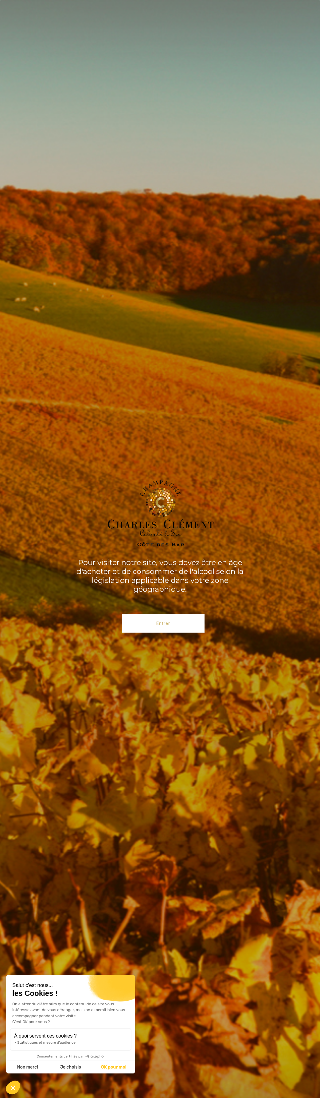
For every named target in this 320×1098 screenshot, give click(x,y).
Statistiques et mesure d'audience (46, 1042)
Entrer (163, 623)
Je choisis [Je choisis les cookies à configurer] (70, 1067)
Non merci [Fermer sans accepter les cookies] (27, 1067)
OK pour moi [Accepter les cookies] (114, 1067)
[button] (13, 1087)
